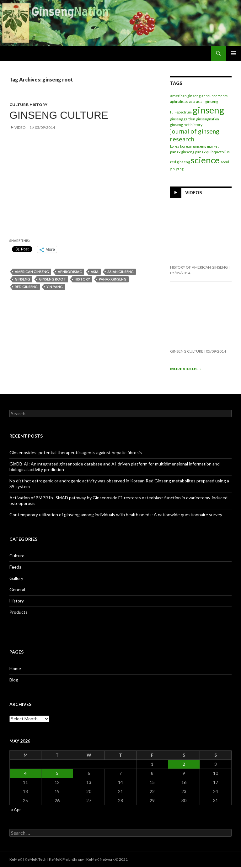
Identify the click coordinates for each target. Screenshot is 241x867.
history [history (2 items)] (196, 124)
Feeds (15, 567)
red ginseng (26, 287)
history (82, 279)
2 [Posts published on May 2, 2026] (184, 764)
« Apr (16, 809)
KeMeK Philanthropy (66, 859)
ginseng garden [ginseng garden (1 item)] (182, 119)
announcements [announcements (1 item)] (214, 96)
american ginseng (32, 272)
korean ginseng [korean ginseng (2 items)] (193, 146)
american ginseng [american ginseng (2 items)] (185, 95)
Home (15, 668)
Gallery (16, 578)
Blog (13, 679)
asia (95, 272)
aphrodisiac (70, 272)
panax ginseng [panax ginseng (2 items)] (182, 152)
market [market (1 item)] (213, 146)
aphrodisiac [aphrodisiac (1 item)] (179, 101)
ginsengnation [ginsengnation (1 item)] (207, 119)
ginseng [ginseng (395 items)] (208, 109)
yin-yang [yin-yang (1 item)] (177, 169)
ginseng (22, 279)
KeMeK (15, 859)
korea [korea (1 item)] (174, 146)
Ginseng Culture (58, 115)
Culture (18, 104)
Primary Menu (233, 53)
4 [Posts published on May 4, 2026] (25, 773)
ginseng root (52, 279)
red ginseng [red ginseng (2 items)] (180, 162)
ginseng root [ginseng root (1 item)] (180, 125)
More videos (186, 368)
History (38, 104)
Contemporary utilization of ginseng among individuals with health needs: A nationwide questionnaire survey (115, 514)
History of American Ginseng (199, 267)
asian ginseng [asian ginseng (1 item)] (207, 101)
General (17, 589)
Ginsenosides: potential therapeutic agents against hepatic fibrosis (75, 452)
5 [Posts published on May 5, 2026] (57, 773)
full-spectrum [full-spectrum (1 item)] (181, 112)
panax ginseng (112, 279)
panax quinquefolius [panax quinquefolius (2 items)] (212, 152)
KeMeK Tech (35, 859)
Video (20, 127)
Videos (193, 192)
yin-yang (54, 287)
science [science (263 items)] (205, 160)
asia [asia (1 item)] (192, 101)
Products (18, 612)
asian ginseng (120, 272)
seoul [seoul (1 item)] (225, 162)
